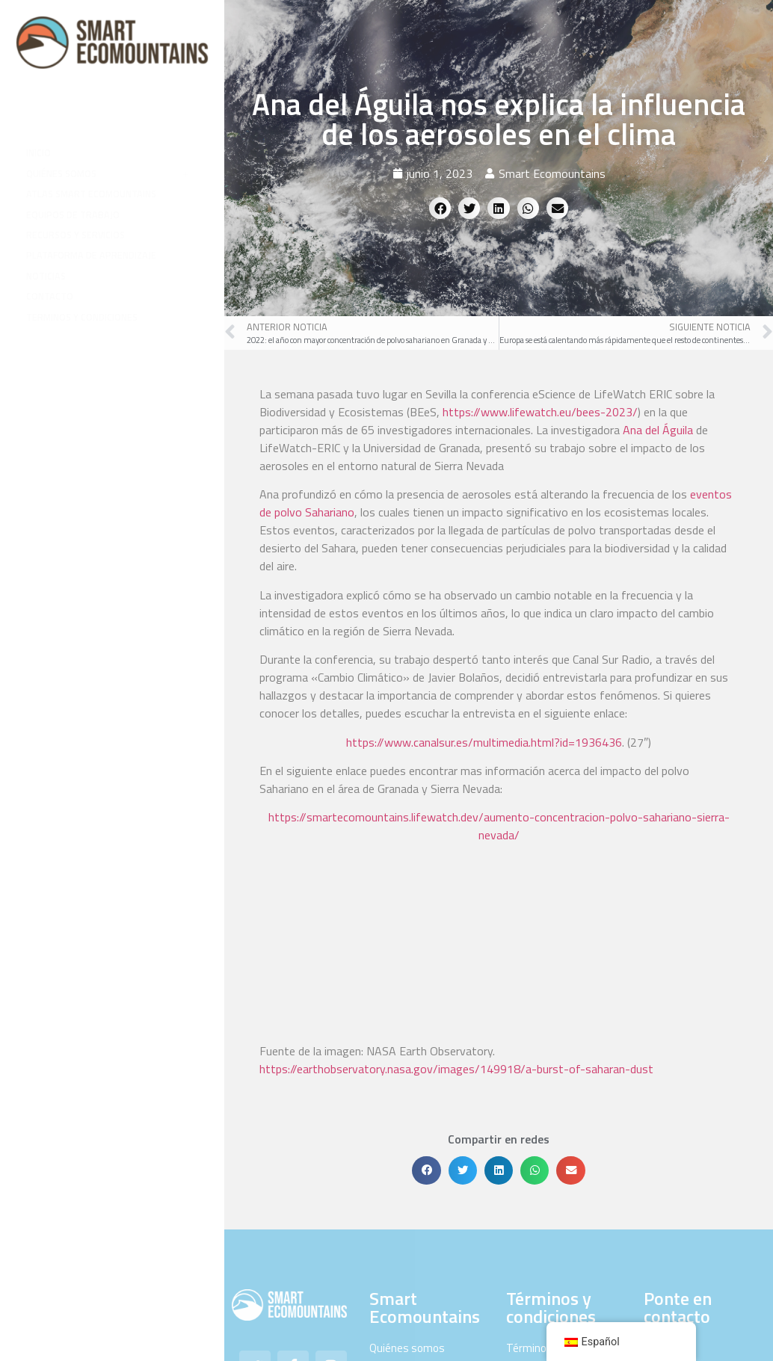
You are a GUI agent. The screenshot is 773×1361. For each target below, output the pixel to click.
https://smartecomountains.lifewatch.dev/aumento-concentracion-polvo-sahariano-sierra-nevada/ (499, 826)
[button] (440, 208)
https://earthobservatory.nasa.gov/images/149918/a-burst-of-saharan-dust (456, 913)
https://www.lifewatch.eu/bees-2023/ (540, 412)
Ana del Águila (658, 430)
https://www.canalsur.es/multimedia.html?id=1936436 (484, 742)
